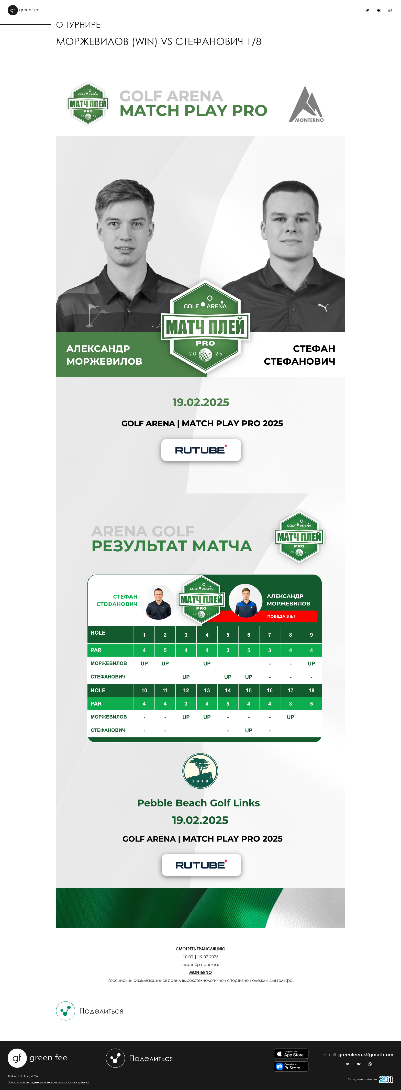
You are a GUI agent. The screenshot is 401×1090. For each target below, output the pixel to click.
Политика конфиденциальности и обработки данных (48, 1082)
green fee (23, 10)
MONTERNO (200, 972)
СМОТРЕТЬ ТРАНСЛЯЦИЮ (201, 948)
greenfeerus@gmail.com (365, 1054)
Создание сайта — (370, 1079)
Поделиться (89, 1010)
